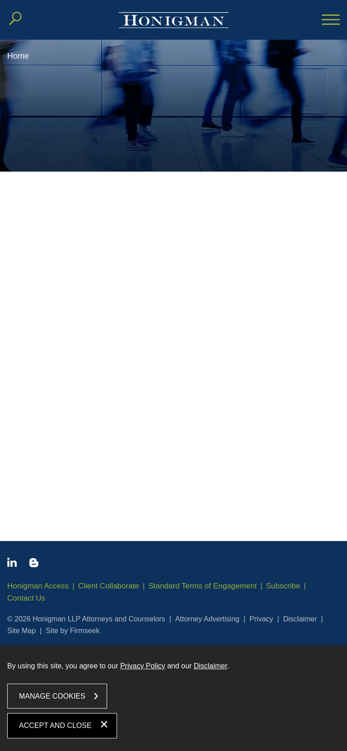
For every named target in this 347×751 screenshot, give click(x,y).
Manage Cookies (52, 696)
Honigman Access (38, 586)
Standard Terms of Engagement (202, 586)
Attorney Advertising (207, 619)
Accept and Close (55, 725)
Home (18, 56)
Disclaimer (300, 619)
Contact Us (26, 598)
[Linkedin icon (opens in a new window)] (12, 564)
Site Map (21, 630)
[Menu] (331, 20)
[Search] (15, 18)
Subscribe (283, 586)
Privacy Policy (142, 666)
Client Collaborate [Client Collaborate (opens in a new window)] (108, 586)
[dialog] (173, 698)
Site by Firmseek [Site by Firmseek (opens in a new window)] (72, 630)
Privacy (261, 619)
